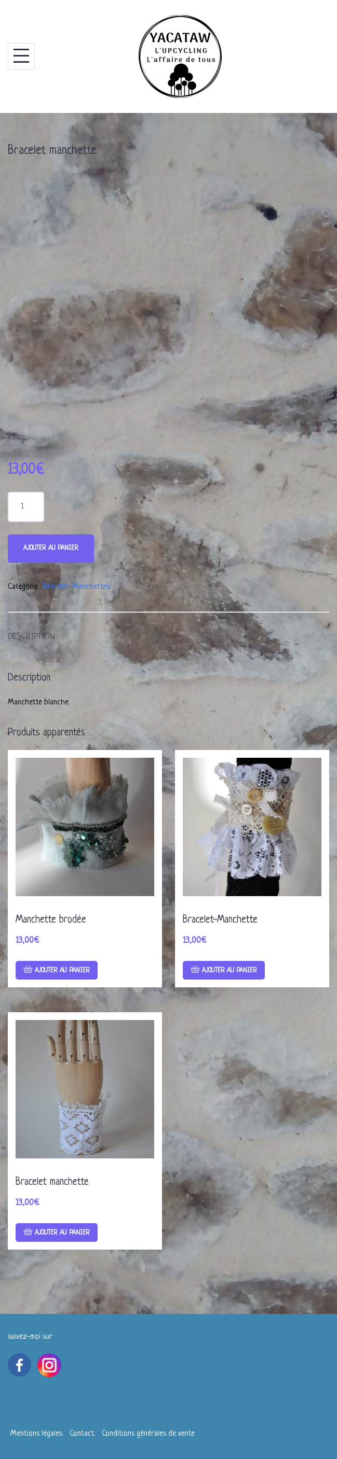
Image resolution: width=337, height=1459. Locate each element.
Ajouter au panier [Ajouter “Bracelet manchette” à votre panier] (62, 1233)
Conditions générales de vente (148, 1433)
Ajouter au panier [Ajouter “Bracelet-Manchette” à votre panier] (229, 970)
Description (31, 637)
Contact (82, 1433)
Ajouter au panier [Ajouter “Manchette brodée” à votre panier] (62, 970)
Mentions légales (36, 1433)
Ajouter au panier (50, 548)
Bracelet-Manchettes (76, 587)
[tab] (31, 632)
